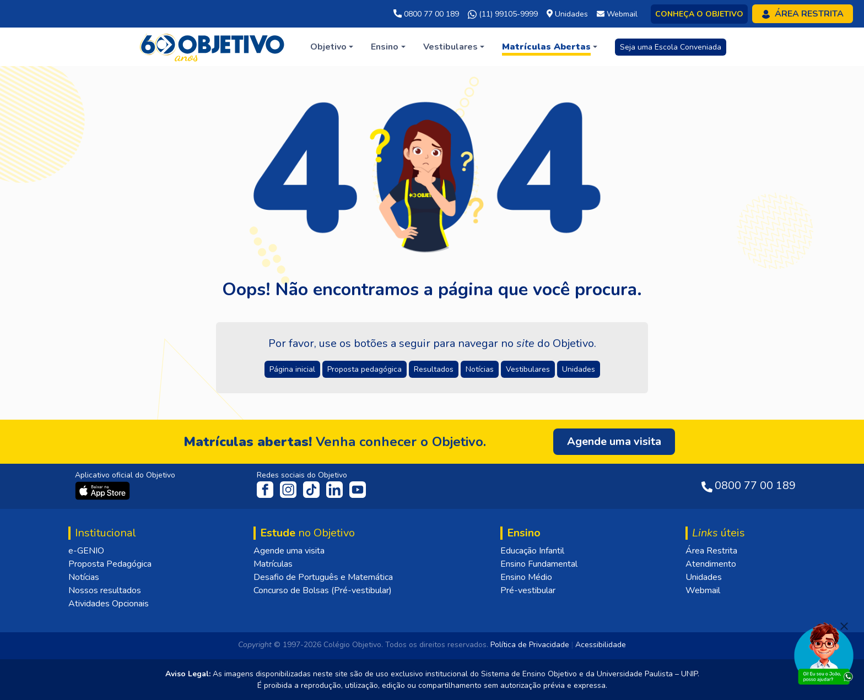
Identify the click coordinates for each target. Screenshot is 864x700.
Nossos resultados (104, 590)
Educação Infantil (532, 551)
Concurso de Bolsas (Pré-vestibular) (322, 590)
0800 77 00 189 (426, 14)
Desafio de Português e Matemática (323, 577)
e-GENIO (86, 551)
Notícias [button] (480, 369)
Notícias (83, 577)
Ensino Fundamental (538, 564)
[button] (331, 47)
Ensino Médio (526, 577)
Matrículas (273, 564)
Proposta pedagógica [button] (364, 369)
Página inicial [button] (292, 369)
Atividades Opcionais (108, 604)
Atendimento (710, 564)
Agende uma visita (289, 551)
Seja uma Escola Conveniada (670, 47)
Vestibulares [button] (528, 369)
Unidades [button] (578, 369)
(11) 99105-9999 (503, 14)
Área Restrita (711, 551)
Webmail (702, 590)
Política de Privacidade (529, 644)
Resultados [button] (433, 369)
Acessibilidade (600, 644)
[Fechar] (844, 626)
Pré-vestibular (527, 590)
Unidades (703, 577)
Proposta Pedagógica (110, 564)
